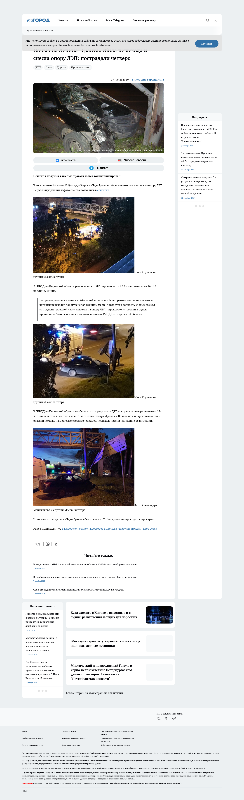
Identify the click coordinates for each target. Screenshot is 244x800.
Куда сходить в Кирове (40, 30)
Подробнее (104, 756)
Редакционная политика (32, 745)
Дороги (61, 67)
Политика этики (69, 731)
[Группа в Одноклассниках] (166, 719)
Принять (206, 43)
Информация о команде (32, 738)
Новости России (87, 20)
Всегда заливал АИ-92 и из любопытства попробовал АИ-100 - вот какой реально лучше (98, 566)
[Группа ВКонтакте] (65, 160)
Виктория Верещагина (148, 79)
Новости (63, 20)
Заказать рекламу (144, 20)
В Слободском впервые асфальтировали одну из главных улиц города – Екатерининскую (98, 579)
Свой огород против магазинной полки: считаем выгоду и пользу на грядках (98, 592)
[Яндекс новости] (131, 160)
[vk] (38, 544)
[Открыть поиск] (207, 20)
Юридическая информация (73, 738)
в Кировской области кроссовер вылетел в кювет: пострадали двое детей (109, 528)
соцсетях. (103, 190)
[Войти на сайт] (215, 20)
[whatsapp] (48, 544)
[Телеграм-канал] (98, 168)
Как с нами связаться (71, 745)
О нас (24, 731)
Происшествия (80, 67)
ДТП (38, 67)
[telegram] (57, 544)
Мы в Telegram (115, 20)
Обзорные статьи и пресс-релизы (116, 745)
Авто (49, 67)
